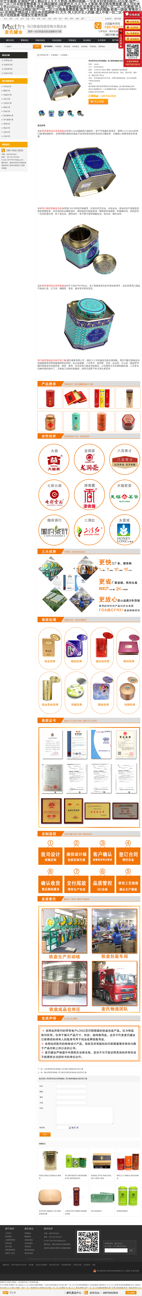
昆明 (55, 19)
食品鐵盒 (87, 40)
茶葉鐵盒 (72, 40)
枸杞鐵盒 (75, 46)
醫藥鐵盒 (25, 40)
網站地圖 (117, 19)
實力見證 (8, 1251)
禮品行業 (6, 128)
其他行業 (6, 136)
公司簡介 (8, 1237)
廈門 (82, 19)
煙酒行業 (6, 124)
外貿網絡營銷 (66, 1269)
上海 (16, 19)
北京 (5, 19)
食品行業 (6, 99)
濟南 (66, 19)
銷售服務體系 (10, 1254)
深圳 (22, 19)
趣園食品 (6, 1269)
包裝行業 (6, 132)
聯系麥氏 (8, 1241)
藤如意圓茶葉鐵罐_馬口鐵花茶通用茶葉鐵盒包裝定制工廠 (65, 1072)
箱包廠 (31, 1269)
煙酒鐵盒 (28, 1237)
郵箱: (41, 1092)
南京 (44, 19)
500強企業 (7, 86)
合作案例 (101, 40)
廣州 (11, 19)
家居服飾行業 (8, 115)
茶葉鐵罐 (54, 55)
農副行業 (6, 107)
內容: (41, 1108)
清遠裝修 (87, 1269)
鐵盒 (94, 1269)
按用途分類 (44, 55)
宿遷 (38, 19)
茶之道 (13, 1292)
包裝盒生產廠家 (41, 1269)
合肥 (49, 19)
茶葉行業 (6, 111)
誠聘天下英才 (10, 1257)
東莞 (33, 19)
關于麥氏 (116, 40)
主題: (41, 1103)
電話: (41, 1097)
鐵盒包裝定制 (54, 1269)
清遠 (27, 19)
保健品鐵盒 (40, 40)
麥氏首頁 (10, 40)
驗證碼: (42, 1132)
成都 (77, 19)
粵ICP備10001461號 (18, 1269)
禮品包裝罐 (29, 1257)
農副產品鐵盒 (29, 1254)
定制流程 (8, 1247)
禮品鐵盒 (67, 46)
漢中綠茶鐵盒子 (96, 1215)
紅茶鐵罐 (64, 55)
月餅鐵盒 (58, 46)
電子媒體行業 (8, 120)
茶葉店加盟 (77, 1269)
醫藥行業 (6, 91)
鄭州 (71, 19)
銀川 (60, 19)
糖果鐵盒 (101, 46)
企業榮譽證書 (10, 1244)
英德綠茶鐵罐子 (122, 1215)
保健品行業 (7, 95)
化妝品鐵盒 (57, 40)
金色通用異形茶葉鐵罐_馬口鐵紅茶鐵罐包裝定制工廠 (63, 1069)
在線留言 (108, 19)
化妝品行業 (7, 103)
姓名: (41, 1086)
